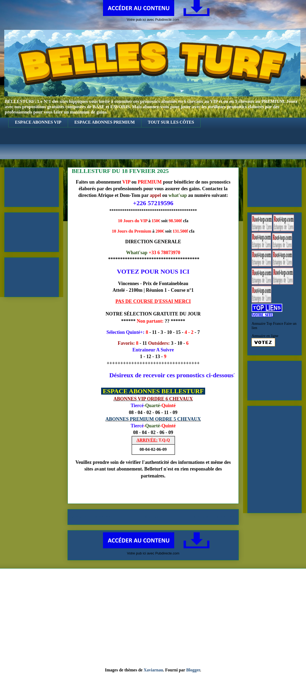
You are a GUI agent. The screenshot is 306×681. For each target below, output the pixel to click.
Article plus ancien (214, 517)
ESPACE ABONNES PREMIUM (104, 122)
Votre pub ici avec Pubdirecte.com (153, 20)
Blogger (193, 670)
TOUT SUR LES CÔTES (171, 122)
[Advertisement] (157, 147)
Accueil (153, 517)
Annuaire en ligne (265, 336)
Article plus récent (92, 517)
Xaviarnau (153, 670)
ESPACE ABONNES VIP (38, 122)
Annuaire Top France (267, 324)
